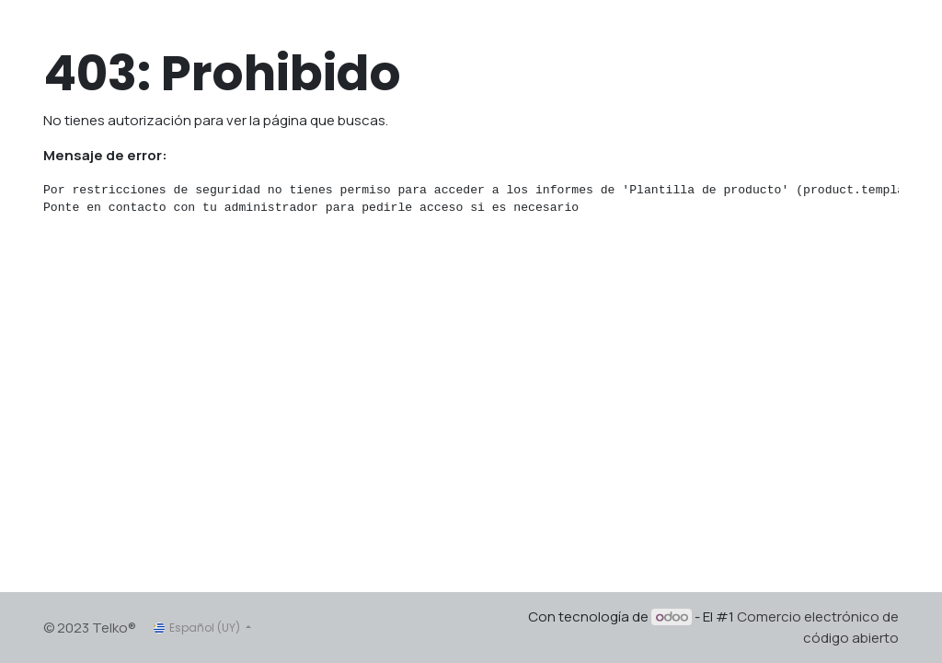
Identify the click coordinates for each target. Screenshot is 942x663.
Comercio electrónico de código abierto (818, 627)
